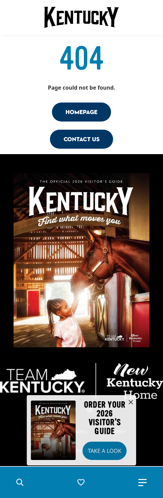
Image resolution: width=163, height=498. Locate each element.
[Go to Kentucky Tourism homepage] (81, 17)
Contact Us (81, 139)
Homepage (81, 112)
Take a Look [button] (104, 451)
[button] (20, 482)
